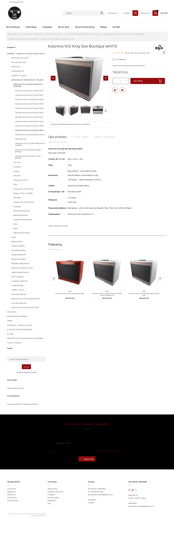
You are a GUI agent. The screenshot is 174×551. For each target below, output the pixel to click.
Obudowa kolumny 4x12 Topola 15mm (29, 113)
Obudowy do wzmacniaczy (23, 202)
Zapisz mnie (87, 459)
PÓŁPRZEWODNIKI (18, 250)
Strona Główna (13, 27)
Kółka (15, 228)
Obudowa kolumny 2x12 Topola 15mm (29, 104)
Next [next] (105, 110)
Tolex (15, 184)
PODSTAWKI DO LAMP (19, 58)
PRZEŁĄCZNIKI (16, 242)
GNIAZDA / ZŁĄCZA (18, 75)
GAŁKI (13, 237)
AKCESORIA (11, 312)
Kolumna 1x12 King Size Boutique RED (69, 291)
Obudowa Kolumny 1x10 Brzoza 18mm (29, 126)
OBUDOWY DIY (21, 139)
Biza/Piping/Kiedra (20, 215)
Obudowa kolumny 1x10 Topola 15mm (29, 91)
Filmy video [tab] (80, 137)
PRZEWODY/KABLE (18, 259)
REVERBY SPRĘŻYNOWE (20, 264)
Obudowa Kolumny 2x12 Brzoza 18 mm (30, 135)
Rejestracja (11, 492)
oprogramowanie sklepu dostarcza (36, 515)
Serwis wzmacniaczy (84, 27)
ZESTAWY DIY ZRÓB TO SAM (22, 268)
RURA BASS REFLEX (18, 294)
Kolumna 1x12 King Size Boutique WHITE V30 (144, 292)
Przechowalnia (12, 500)
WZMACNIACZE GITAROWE (17, 316)
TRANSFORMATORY (18, 255)
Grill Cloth (17, 162)
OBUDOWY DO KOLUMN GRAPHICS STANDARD (25, 338)
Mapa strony (52, 489)
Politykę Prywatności (114, 451)
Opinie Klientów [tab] (104, 137)
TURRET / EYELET (17, 290)
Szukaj (26, 367)
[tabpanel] (107, 188)
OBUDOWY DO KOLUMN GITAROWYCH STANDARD (28, 85)
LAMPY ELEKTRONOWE (20, 272)
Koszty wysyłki (53, 497)
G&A (69, 289)
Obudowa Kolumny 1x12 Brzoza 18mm (29, 130)
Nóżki (15, 224)
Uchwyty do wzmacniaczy (23, 189)
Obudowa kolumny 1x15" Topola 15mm (29, 121)
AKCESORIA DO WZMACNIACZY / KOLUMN (27, 80)
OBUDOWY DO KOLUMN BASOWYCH (25, 299)
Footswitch (17, 167)
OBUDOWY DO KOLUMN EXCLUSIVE (25, 307)
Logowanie (11, 489)
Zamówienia (12, 497)
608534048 (132, 503)
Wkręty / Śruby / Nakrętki (23, 193)
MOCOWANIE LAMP (18, 62)
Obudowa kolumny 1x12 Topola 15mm (29, 95)
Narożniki (16, 176)
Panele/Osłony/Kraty (21, 211)
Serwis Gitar (63, 27)
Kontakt (126, 13)
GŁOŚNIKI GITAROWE (19, 281)
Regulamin (100, 451)
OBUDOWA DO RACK (21, 233)
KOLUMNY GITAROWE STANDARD (19, 329)
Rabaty (103, 27)
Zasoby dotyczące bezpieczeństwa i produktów (70, 124)
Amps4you (47, 27)
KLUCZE (10, 334)
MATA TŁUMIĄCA (17, 277)
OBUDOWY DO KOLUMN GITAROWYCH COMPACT (30, 144)
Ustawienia (11, 495)
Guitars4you (31, 27)
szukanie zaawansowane (26, 372)
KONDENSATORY (17, 71)
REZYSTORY (15, 67)
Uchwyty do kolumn (21, 180)
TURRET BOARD (17, 285)
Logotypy (17, 206)
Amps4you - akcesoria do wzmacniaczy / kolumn (26, 53)
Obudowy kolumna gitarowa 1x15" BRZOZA (28, 157)
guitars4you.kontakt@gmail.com (100, 495)
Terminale (17, 198)
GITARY (9, 321)
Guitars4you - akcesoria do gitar (19, 325)
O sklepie (51, 495)
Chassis (16, 171)
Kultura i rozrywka (14, 343)
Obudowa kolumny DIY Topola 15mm (29, 117)
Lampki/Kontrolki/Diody (22, 220)
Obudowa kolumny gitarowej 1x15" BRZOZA (28, 151)
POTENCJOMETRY (18, 246)
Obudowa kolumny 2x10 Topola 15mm (29, 99)
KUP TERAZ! (148, 81)
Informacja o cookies (17, 514)
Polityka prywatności (55, 492)
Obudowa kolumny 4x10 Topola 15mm (29, 108)
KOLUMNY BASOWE (18, 303)
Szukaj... (10, 348)
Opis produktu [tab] (57, 137)
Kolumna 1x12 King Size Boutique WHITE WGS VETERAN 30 (107, 292)
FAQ (49, 503)
